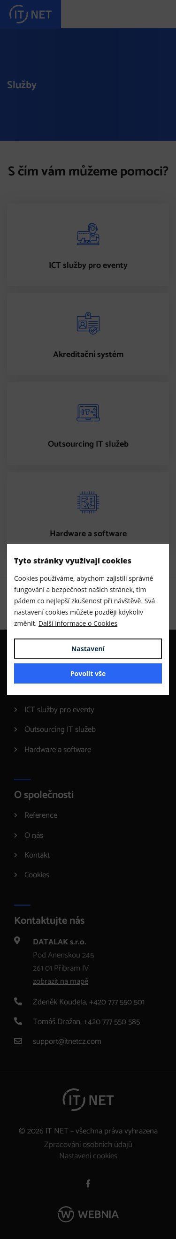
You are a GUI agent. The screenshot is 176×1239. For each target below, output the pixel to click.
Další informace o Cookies (77, 623)
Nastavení (88, 648)
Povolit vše (88, 673)
